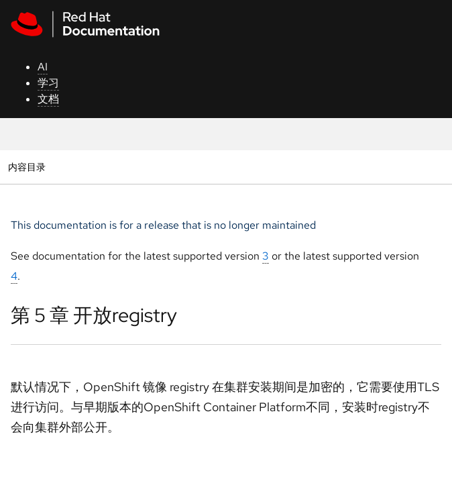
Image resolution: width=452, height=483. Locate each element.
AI (43, 67)
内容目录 (26, 166)
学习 (48, 83)
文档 (48, 99)
